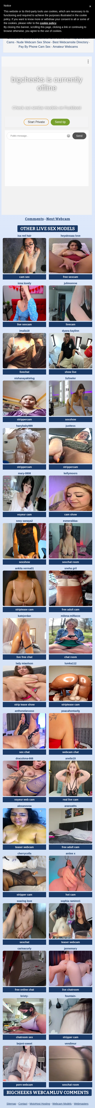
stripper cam (24, 894)
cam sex (24, 276)
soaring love (24, 900)
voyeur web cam (24, 799)
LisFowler (70, 378)
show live (70, 371)
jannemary (70, 948)
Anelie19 (70, 758)
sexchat (24, 942)
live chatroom (70, 989)
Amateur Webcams (65, 46)
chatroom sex (24, 1037)
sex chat (24, 752)
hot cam (71, 894)
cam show (70, 514)
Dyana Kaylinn (70, 330)
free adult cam (70, 609)
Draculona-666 (24, 758)
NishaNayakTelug (24, 378)
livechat (24, 371)
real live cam (70, 799)
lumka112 (70, 663)
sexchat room (70, 562)
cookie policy (48, 23)
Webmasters (81, 1103)
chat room (70, 657)
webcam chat (70, 752)
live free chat (24, 657)
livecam (70, 324)
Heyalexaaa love (71, 235)
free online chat (24, 989)
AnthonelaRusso (24, 710)
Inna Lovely (24, 283)
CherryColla (24, 853)
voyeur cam (24, 514)
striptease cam (24, 609)
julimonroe (70, 283)
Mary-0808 (24, 473)
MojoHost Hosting (40, 1103)
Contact (22, 1103)
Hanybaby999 (24, 425)
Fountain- (70, 996)
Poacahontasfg (70, 710)
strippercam (24, 419)
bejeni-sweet (24, 1043)
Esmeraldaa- (70, 520)
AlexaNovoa (24, 805)
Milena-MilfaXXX (70, 615)
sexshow (70, 419)
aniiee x (70, 853)
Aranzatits (70, 805)
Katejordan (24, 615)
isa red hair (24, 235)
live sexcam (24, 324)
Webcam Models (62, 1103)
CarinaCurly (24, 948)
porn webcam (24, 1084)
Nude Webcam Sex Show (33, 42)
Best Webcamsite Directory (70, 42)
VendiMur (70, 1043)
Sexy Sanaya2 (24, 520)
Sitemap (11, 1103)
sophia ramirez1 (71, 900)
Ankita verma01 (24, 568)
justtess (71, 425)
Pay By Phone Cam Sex (35, 46)
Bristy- (25, 996)
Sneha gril (70, 568)
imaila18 (24, 330)
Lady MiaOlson (24, 663)
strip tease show (24, 704)
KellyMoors (70, 473)
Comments (34, 219)
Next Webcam (58, 219)
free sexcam (70, 276)
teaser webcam (24, 847)
